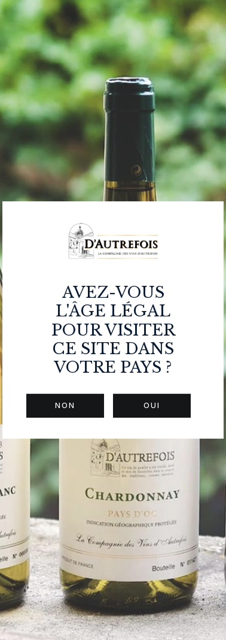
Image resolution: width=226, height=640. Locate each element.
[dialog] (113, 320)
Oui (151, 405)
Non (65, 405)
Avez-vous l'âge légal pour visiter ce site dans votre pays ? (113, 330)
